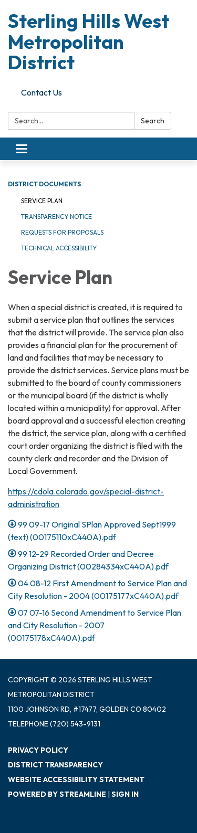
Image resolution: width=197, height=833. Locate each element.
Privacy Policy (38, 750)
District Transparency (55, 764)
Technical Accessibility (59, 248)
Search (152, 120)
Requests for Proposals (62, 232)
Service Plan (42, 201)
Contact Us (41, 92)
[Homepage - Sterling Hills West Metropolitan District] (98, 41)
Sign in (125, 794)
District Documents (44, 184)
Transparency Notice (56, 216)
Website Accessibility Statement (76, 779)
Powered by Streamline (57, 794)
